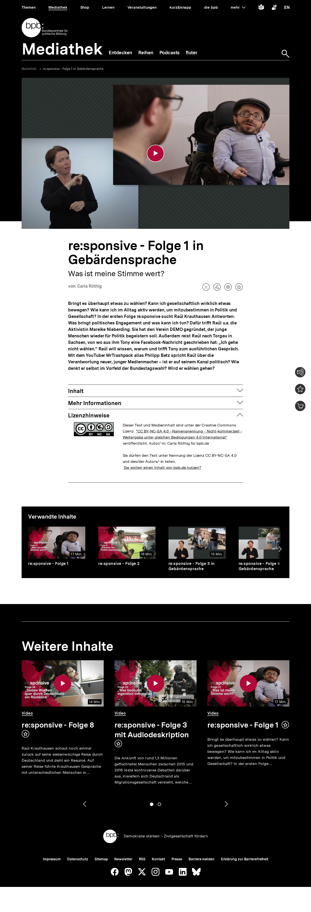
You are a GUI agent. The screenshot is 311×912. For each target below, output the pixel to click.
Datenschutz (77, 859)
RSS (142, 859)
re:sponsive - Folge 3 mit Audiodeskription (151, 729)
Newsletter (123, 859)
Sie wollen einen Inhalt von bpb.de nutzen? (162, 467)
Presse (176, 859)
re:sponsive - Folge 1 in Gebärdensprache (73, 69)
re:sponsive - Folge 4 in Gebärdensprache (262, 566)
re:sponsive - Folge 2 (119, 563)
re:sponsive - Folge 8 (58, 724)
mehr (238, 7)
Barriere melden (201, 859)
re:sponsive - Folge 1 (48, 563)
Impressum (52, 859)
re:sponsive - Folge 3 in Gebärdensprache (191, 566)
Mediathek (29, 69)
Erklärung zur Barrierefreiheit (244, 859)
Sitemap (101, 859)
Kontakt (158, 859)
